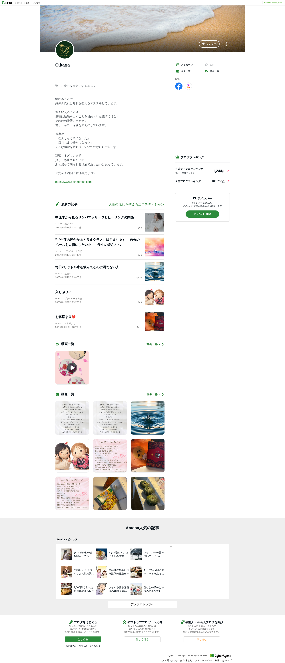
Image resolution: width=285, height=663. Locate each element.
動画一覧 (212, 71)
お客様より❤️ (65, 317)
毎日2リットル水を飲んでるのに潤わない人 (87, 267)
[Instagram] (188, 86)
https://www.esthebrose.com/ (74, 181)
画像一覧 (183, 71)
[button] (209, 44)
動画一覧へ (155, 344)
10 (139, 277)
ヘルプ (227, 660)
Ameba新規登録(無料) (273, 2)
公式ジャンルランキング (189, 168)
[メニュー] (226, 44)
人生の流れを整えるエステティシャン (136, 204)
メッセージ (184, 65)
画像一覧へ (155, 394)
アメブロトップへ (142, 604)
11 (139, 327)
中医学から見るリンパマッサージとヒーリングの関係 (94, 217)
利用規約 (186, 660)
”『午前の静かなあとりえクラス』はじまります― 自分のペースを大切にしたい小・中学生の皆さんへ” (97, 242)
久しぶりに (63, 292)
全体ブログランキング (188, 181)
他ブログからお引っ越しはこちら (81, 646)
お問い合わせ (170, 660)
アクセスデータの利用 (207, 660)
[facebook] (178, 86)
